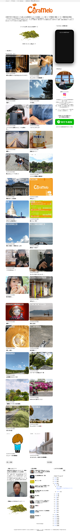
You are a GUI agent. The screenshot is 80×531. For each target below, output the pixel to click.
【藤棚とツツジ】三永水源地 (13, 403)
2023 (55, 483)
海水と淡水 (32, 323)
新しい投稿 (9, 462)
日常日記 (12, 326)
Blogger (42, 523)
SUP (31, 304)
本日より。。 (33, 198)
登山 (7, 201)
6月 (56, 503)
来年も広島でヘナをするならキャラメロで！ (17, 75)
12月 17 (58, 491)
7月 (56, 501)
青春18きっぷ (19, 179)
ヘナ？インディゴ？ (35, 127)
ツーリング (9, 353)
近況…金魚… (9, 350)
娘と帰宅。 (37, 495)
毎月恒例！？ (33, 350)
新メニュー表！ (34, 221)
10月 (57, 495)
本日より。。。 (34, 301)
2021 (55, 516)
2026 (55, 477)
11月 (57, 493)
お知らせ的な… (33, 179)
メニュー (7, 1)
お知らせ (32, 201)
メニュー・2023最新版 (11, 455)
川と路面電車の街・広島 (40, 475)
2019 (55, 520)
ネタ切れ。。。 (34, 102)
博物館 (12, 132)
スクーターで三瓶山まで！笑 (37, 372)
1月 (56, 512)
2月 (56, 510)
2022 (55, 514)
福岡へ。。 (9, 151)
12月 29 (58, 486)
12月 (57, 484)
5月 (56, 504)
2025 (55, 479)
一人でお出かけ (40, 353)
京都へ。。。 (9, 102)
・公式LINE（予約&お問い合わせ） (32, 1)
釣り (7, 326)
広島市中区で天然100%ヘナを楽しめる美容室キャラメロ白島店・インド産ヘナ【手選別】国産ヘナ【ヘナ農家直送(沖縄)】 (39, 17)
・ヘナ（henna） (20, 1)
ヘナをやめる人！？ (11, 270)
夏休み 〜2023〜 (34, 247)
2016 (55, 525)
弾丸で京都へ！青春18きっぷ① (13, 245)
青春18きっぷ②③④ (11, 198)
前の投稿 (49, 462)
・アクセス (12, 1)
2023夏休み (32, 224)
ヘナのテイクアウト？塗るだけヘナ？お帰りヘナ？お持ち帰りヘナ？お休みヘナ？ (42, 501)
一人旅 (8, 132)
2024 (55, 481)
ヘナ (7, 56)
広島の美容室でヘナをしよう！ (16, 56)
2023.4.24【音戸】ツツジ (36, 399)
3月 (56, 508)
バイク (38, 224)
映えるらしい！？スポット (12, 173)
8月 (56, 499)
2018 (55, 521)
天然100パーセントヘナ (23, 107)
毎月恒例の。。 (10, 296)
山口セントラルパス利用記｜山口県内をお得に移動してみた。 (42, 486)
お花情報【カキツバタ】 (12, 377)
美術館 (17, 132)
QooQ (42, 530)
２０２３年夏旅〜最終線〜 (36, 176)
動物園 (31, 56)
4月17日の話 (9, 430)
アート (8, 304)
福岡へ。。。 (9, 323)
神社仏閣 (13, 179)
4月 (56, 506)
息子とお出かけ (33, 406)
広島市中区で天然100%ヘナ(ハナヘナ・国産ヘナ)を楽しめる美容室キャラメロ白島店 (42, 471)
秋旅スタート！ (34, 151)
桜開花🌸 (37, 505)
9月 (56, 497)
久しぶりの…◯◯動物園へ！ (37, 77)
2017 (55, 523)
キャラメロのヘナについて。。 (37, 274)
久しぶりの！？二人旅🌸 (36, 426)
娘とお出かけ (37, 56)
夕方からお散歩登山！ (11, 221)
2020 (55, 518)
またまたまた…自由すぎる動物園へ (38, 457)
